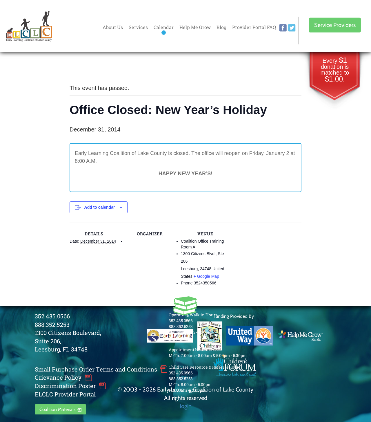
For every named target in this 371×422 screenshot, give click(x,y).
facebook (283, 28)
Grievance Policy (58, 377)
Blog (221, 27)
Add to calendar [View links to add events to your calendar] (99, 207)
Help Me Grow (195, 27)
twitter (292, 28)
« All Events (83, 68)
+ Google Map (206, 276)
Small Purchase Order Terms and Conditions (96, 369)
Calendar (164, 27)
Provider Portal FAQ (254, 27)
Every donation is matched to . (335, 70)
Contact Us (179, 338)
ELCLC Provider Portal (65, 394)
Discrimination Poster (65, 385)
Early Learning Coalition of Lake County (29, 26)
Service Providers (335, 24)
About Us (113, 27)
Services (138, 27)
